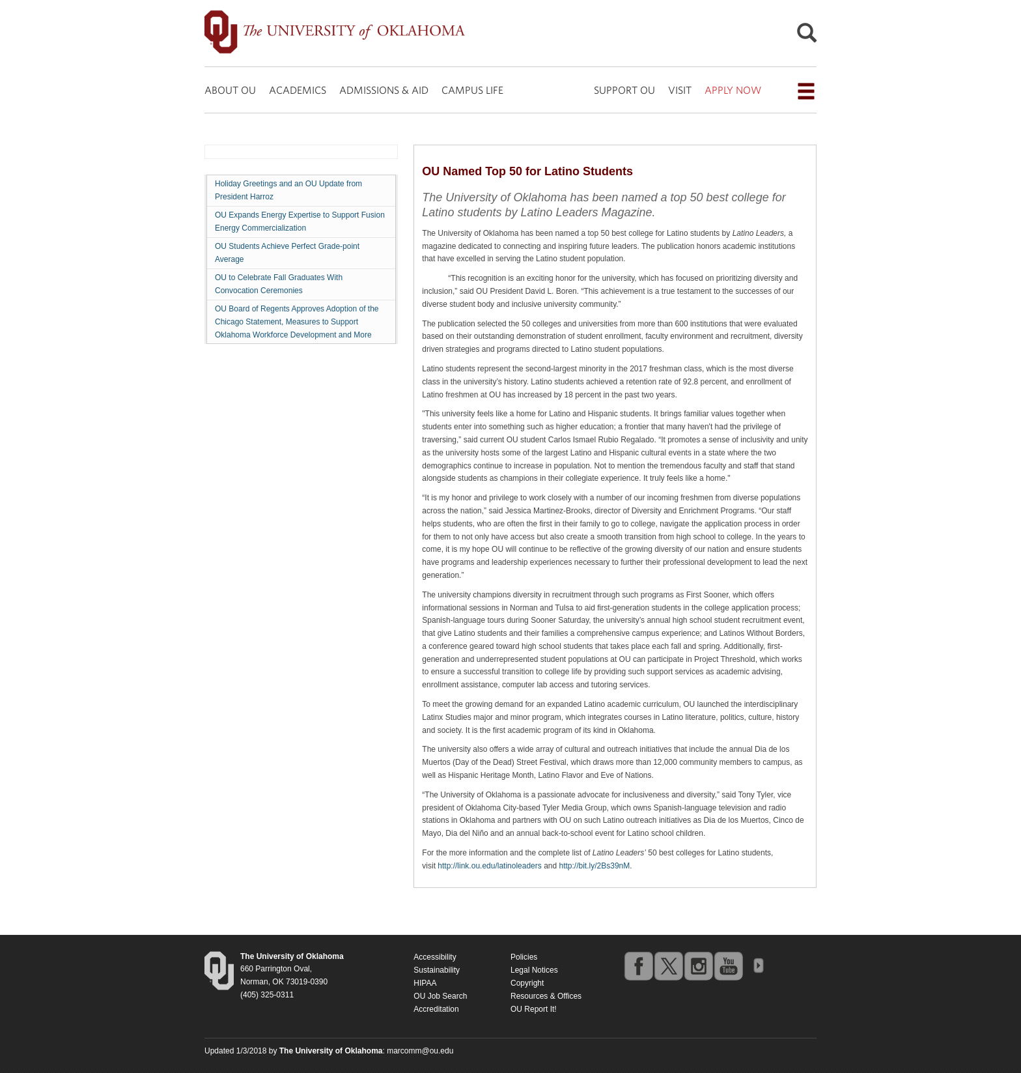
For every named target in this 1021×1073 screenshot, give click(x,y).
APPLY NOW (733, 90)
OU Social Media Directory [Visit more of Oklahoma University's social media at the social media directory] (758, 965)
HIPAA (424, 983)
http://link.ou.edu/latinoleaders (489, 865)
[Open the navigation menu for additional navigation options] (806, 91)
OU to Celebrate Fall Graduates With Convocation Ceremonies (279, 284)
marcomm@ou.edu (420, 1050)
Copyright (527, 983)
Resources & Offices (546, 996)
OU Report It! (534, 1009)
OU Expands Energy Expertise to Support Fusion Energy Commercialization (300, 221)
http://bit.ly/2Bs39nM (594, 865)
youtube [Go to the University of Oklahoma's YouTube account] (728, 965)
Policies (524, 957)
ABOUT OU (230, 90)
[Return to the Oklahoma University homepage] (292, 956)
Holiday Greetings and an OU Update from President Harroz (288, 190)
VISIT (680, 90)
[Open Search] (807, 36)
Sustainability (436, 970)
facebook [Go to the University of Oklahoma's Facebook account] (638, 965)
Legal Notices (534, 970)
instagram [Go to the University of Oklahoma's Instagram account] (698, 965)
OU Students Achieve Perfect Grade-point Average (287, 253)
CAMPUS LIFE (472, 90)
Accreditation (435, 1009)
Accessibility (434, 957)
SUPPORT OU (624, 90)
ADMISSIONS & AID (383, 90)
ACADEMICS (297, 90)
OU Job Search (440, 996)
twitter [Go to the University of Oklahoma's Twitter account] (668, 965)
